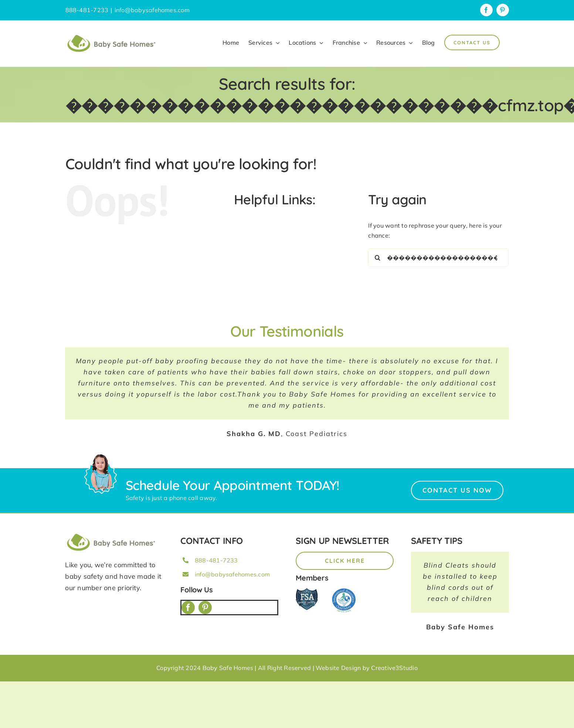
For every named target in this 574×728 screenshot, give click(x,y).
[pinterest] (205, 607)
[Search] (377, 257)
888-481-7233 (216, 560)
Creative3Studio (394, 667)
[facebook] (188, 607)
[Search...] (438, 257)
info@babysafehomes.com (152, 10)
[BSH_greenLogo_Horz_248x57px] (111, 534)
